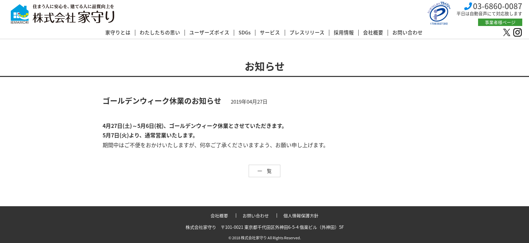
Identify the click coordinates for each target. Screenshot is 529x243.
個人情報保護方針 (300, 215)
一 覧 (264, 170)
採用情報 (344, 33)
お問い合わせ (407, 33)
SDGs (245, 33)
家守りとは (118, 33)
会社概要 (373, 33)
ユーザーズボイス (209, 33)
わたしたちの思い (160, 33)
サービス (270, 33)
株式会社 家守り (62, 14)
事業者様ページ (500, 22)
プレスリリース (307, 33)
